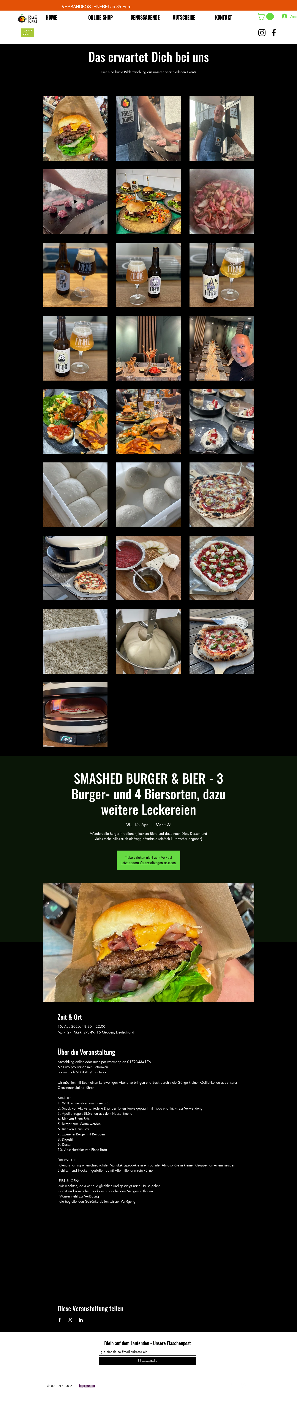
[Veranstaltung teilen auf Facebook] (60, 1320)
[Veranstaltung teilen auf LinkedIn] (81, 1320)
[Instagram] (242, 1385)
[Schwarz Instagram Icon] (262, 32)
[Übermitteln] (147, 1361)
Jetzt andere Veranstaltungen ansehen (148, 862)
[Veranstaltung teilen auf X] (70, 1320)
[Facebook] (230, 1385)
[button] (266, 16)
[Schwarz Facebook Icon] (274, 32)
